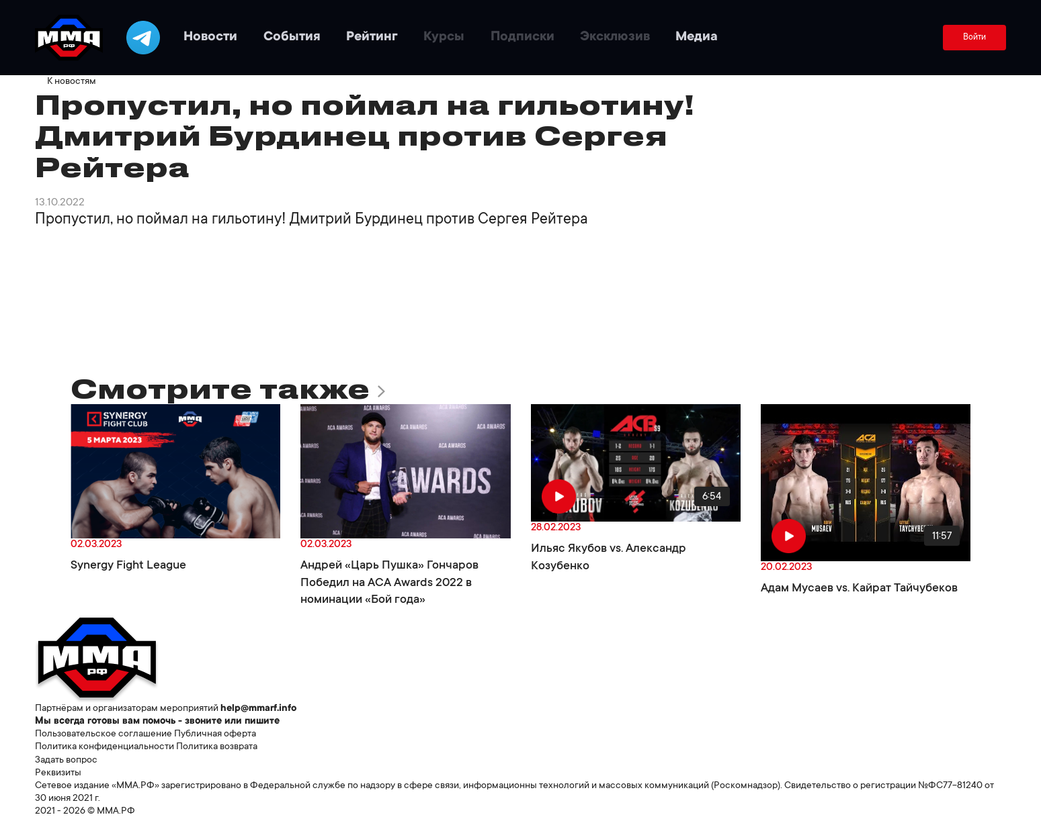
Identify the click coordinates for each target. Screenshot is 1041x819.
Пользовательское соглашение (103, 734)
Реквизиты (58, 773)
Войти (974, 37)
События (292, 37)
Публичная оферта (215, 734)
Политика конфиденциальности (104, 747)
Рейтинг (372, 37)
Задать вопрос (66, 760)
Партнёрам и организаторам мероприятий (126, 709)
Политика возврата (216, 747)
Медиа (696, 37)
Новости (210, 37)
